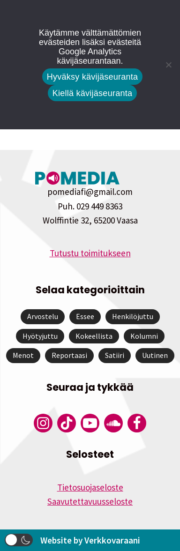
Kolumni (144, 336)
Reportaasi (69, 355)
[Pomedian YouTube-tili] (90, 423)
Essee (85, 316)
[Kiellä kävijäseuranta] (168, 64)
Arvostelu (42, 316)
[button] (19, 540)
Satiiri (114, 355)
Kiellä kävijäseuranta (92, 93)
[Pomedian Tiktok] (66, 423)
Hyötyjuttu (40, 336)
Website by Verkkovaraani (90, 540)
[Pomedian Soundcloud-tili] (113, 423)
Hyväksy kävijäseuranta (92, 77)
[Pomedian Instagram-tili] (43, 423)
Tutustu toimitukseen (90, 253)
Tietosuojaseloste (90, 487)
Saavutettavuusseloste (90, 501)
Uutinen (155, 355)
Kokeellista (93, 336)
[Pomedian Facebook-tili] (137, 423)
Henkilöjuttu (132, 316)
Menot (23, 355)
